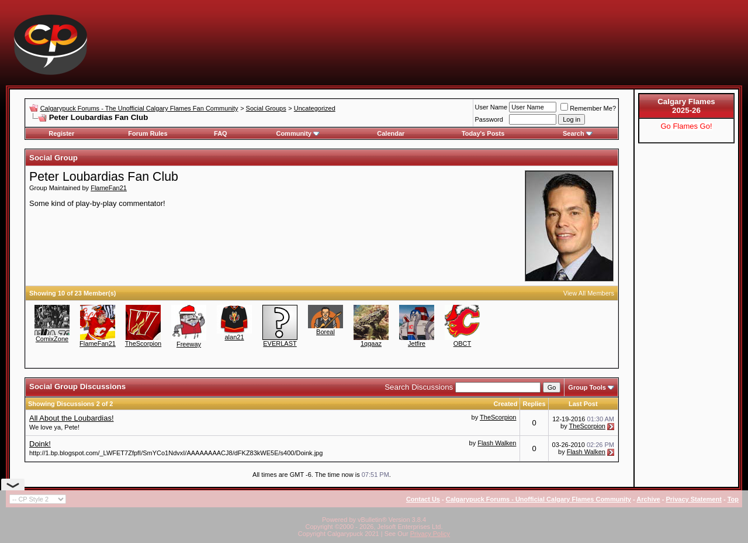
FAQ (220, 133)
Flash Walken (496, 442)
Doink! (40, 443)
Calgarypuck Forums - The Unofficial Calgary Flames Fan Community (139, 108)
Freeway (188, 344)
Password (489, 119)
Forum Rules (147, 133)
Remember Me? (588, 108)
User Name (491, 107)
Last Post (583, 403)
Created (505, 403)
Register (61, 133)
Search (578, 133)
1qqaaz (371, 343)
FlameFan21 (109, 187)
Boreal (325, 331)
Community (298, 133)
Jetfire (416, 343)
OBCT (462, 343)
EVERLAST (279, 343)
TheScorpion (143, 343)
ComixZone (52, 338)
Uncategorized (314, 108)
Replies (533, 403)
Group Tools (587, 387)
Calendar (390, 133)
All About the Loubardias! (71, 418)
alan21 (234, 337)
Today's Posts (483, 133)
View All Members (588, 293)
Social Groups (266, 108)
